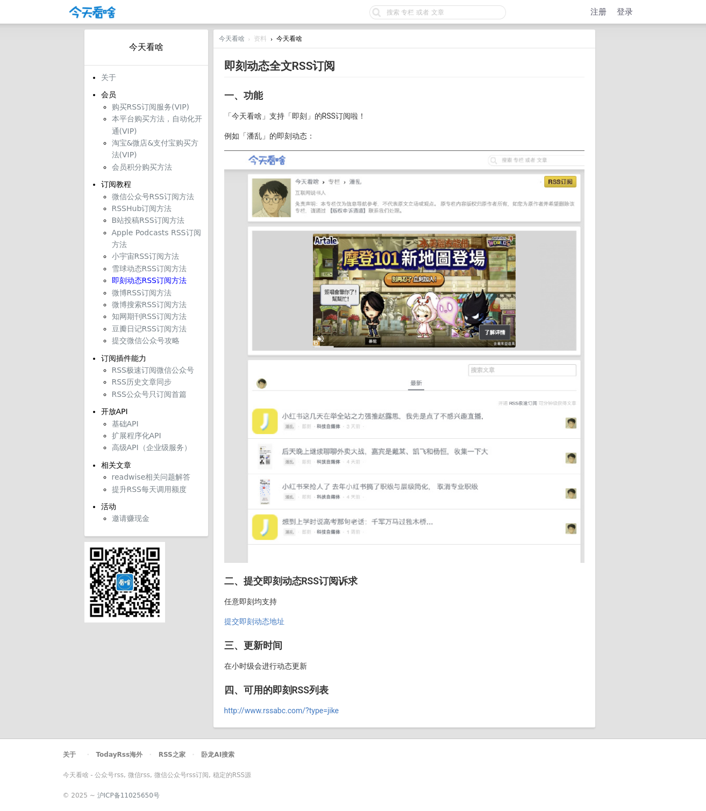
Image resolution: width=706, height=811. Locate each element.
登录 (625, 12)
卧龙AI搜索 (217, 754)
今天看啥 (232, 38)
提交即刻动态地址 (254, 621)
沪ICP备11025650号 (128, 795)
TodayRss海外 (119, 754)
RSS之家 (172, 754)
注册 (598, 12)
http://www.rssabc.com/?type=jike (281, 710)
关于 (69, 754)
